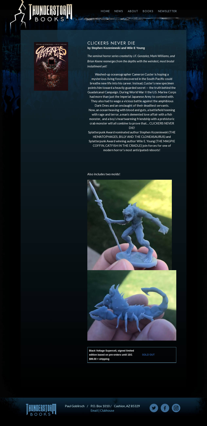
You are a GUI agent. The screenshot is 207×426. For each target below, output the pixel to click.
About (133, 11)
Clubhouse (107, 410)
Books (148, 11)
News (118, 11)
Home (105, 11)
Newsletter (167, 11)
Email (94, 410)
